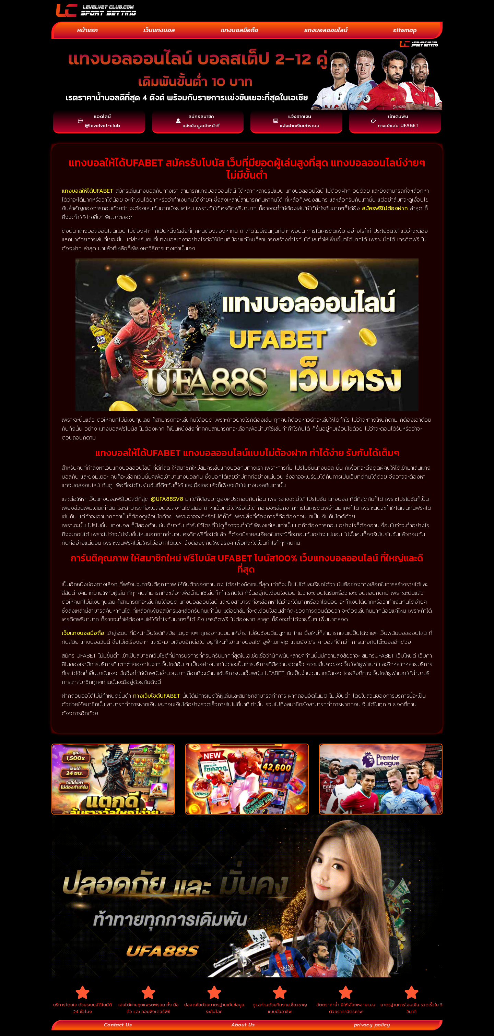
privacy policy (371, 1030)
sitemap (405, 30)
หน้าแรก (87, 30)
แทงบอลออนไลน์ (326, 30)
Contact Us (118, 1030)
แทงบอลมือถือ (239, 30)
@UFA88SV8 (167, 502)
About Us (242, 1030)
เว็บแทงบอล (159, 30)
